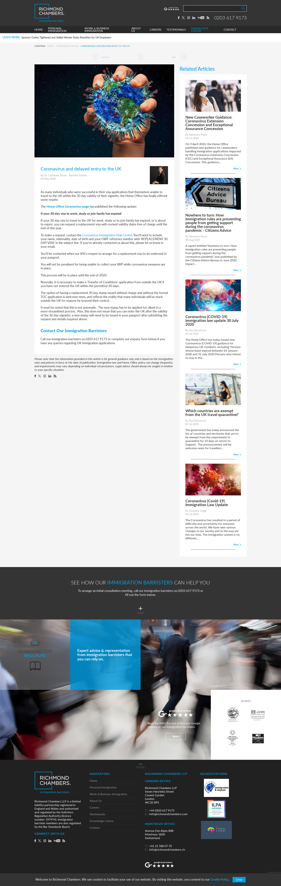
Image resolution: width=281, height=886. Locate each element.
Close (239, 879)
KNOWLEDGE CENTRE (200, 29)
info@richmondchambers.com (166, 814)
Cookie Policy (219, 879)
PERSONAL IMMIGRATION (57, 29)
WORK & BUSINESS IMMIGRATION (97, 29)
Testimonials (97, 814)
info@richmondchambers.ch (165, 849)
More (176, 736)
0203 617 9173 (230, 17)
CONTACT (230, 29)
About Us (96, 801)
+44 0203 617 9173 (159, 810)
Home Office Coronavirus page (67, 206)
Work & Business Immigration (108, 794)
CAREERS (155, 29)
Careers (94, 807)
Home (50, 46)
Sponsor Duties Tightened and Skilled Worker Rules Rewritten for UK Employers (66, 37)
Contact (95, 828)
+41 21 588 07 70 (158, 846)
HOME (38, 29)
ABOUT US (136, 29)
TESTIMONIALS (176, 29)
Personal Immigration (103, 787)
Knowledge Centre (67, 46)
